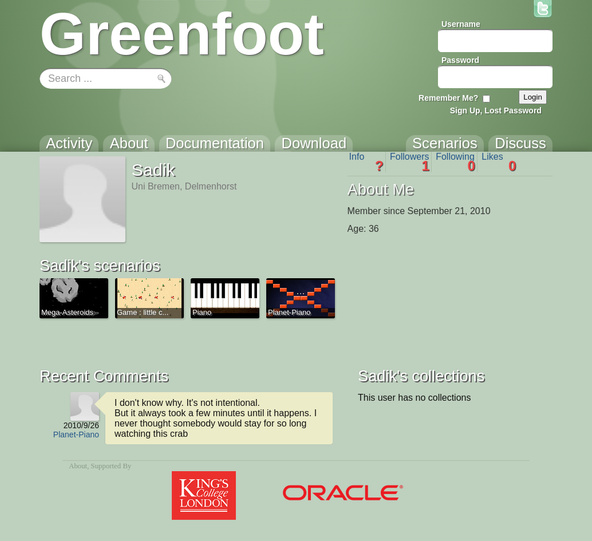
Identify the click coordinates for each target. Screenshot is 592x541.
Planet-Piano (76, 434)
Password (460, 60)
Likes (499, 162)
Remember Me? (448, 97)
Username (460, 24)
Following (455, 162)
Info (366, 162)
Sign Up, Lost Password (496, 110)
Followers (409, 162)
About (78, 466)
